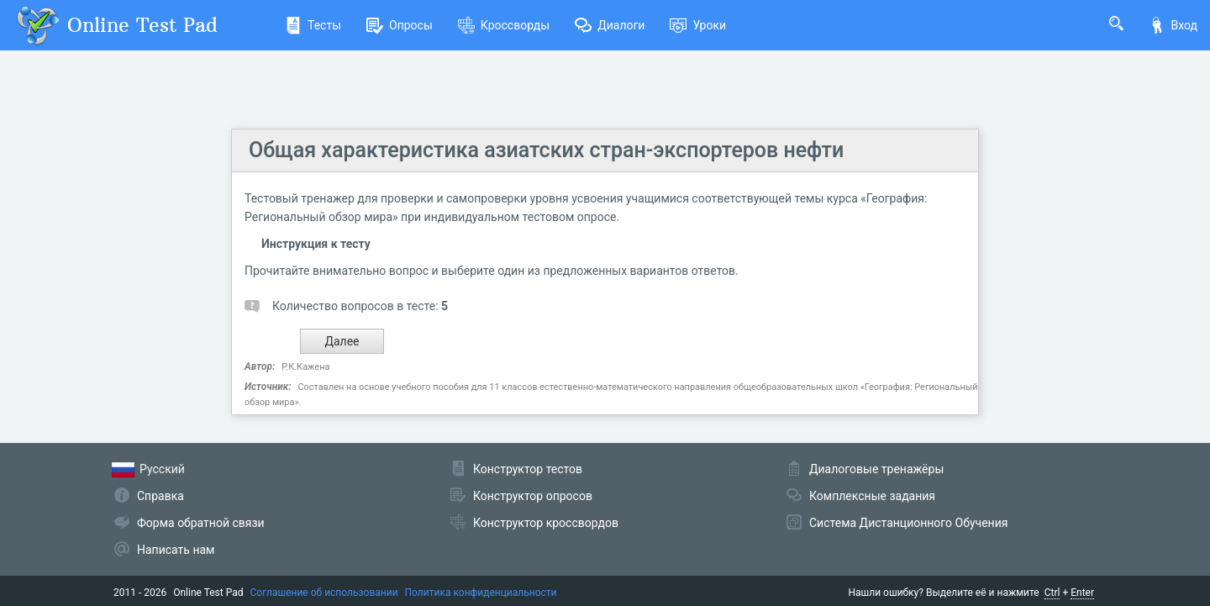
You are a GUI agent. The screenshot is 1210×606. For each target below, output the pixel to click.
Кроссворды (504, 25)
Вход (1173, 25)
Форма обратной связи (201, 523)
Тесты (313, 25)
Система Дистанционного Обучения (908, 523)
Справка (160, 496)
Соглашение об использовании (324, 592)
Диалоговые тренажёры (876, 469)
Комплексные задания (872, 496)
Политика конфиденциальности (481, 592)
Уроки (698, 25)
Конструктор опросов (532, 496)
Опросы (399, 25)
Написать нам (175, 549)
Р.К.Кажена (305, 366)
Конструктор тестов (527, 469)
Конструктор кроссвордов (545, 523)
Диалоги (609, 25)
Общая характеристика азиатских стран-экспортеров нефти (546, 150)
